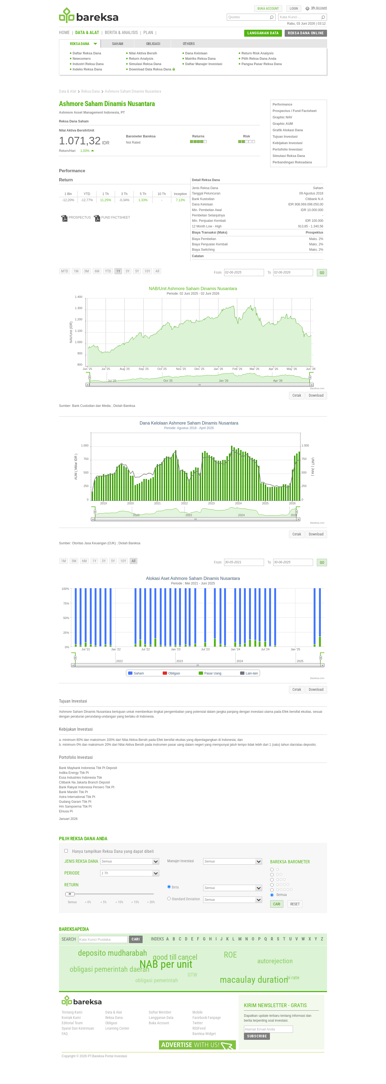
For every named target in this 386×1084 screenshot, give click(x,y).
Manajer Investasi (180, 861)
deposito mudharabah (112, 953)
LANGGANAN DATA (263, 33)
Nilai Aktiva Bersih (143, 53)
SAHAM (118, 44)
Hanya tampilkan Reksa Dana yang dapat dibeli (113, 851)
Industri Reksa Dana (88, 64)
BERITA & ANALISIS (121, 33)
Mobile (197, 1012)
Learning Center (117, 1028)
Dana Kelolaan (196, 53)
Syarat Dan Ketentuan (78, 1028)
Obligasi (111, 1023)
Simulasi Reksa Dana (145, 64)
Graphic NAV (282, 117)
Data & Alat (67, 91)
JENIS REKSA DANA (81, 861)
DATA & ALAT (87, 33)
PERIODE (72, 873)
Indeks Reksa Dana (87, 69)
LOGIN (294, 8)
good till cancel (175, 957)
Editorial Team (72, 1023)
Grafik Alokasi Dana (288, 130)
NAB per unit (165, 964)
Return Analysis (141, 59)
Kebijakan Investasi (287, 143)
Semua (281, 894)
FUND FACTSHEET (112, 217)
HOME (64, 33)
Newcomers (82, 59)
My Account (316, 8)
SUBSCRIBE (257, 1036)
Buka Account (159, 1023)
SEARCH (69, 939)
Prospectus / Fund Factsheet (295, 111)
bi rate (293, 977)
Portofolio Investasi (287, 149)
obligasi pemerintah (156, 980)
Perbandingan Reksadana (292, 162)
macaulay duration (254, 979)
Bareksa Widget (204, 1034)
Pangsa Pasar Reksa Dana (262, 64)
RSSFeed (199, 1028)
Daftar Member (160, 1012)
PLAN (148, 33)
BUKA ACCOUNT (268, 8)
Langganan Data (161, 1017)
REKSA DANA (79, 44)
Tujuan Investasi (285, 136)
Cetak (296, 395)
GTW (192, 974)
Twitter (197, 1023)
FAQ (65, 1034)
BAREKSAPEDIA (74, 929)
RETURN (71, 884)
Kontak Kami (71, 1017)
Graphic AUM (283, 124)
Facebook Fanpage (206, 1017)
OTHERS (189, 44)
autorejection (275, 961)
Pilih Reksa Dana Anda (259, 59)
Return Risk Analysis (258, 53)
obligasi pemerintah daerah (110, 969)
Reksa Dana (90, 91)
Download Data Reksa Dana (150, 69)
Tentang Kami (72, 1012)
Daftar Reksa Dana (87, 53)
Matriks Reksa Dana (200, 59)
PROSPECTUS (76, 217)
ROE (230, 955)
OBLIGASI (153, 44)
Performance (282, 104)
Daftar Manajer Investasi (203, 64)
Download (316, 395)
